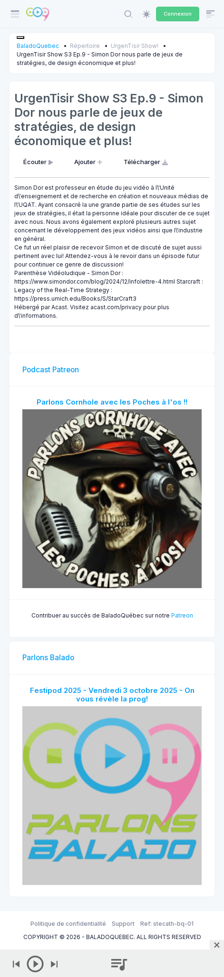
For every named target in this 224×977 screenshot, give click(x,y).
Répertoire (85, 45)
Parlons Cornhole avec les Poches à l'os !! (112, 401)
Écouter (39, 162)
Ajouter (89, 162)
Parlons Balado (48, 657)
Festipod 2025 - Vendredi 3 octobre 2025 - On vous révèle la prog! (112, 694)
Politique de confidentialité (68, 923)
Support (123, 923)
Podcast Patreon (50, 369)
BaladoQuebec (38, 45)
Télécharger (147, 162)
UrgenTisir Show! (134, 45)
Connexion (178, 13)
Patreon (182, 615)
